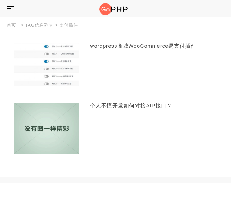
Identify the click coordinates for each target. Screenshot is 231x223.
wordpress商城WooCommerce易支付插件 (143, 46)
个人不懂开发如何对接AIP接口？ (131, 106)
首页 (11, 25)
